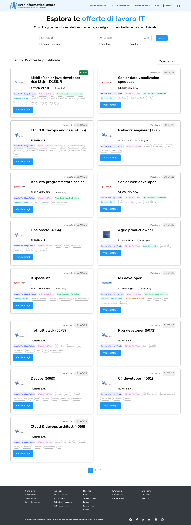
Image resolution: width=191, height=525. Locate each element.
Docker (53, 150)
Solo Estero (134, 44)
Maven (24, 103)
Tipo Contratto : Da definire (154, 93)
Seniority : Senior (108, 98)
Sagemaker (18, 150)
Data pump (77, 245)
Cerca (162, 38)
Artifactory (26, 446)
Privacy (86, 502)
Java (33, 98)
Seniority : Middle (20, 98)
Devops (58, 146)
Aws (67, 146)
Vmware (43, 250)
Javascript (129, 202)
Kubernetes (74, 150)
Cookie (86, 509)
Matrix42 (53, 298)
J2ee (52, 98)
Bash (37, 398)
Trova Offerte (30, 494)
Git (31, 103)
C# (56, 346)
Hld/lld (169, 146)
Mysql (153, 202)
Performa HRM (118, 498)
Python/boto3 (78, 146)
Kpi (151, 98)
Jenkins (81, 442)
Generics (127, 398)
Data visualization (139, 98)
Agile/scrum (56, 350)
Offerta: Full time (46, 94)
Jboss (16, 103)
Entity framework (167, 394)
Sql (56, 103)
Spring (60, 98)
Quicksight (123, 98)
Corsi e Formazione (33, 502)
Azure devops (20, 398)
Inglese (123, 303)
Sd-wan (104, 151)
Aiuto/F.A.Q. (146, 498)
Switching (158, 146)
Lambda (43, 150)
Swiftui (157, 298)
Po (169, 246)
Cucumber (76, 398)
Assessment (59, 498)
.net (62, 346)
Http (138, 202)
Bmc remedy (65, 298)
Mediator (117, 398)
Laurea (58, 394)
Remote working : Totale (111, 93)
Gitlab (76, 394)
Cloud (45, 350)
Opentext (45, 202)
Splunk (55, 398)
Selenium (65, 398)
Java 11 (67, 394)
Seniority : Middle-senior (111, 298)
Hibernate (70, 98)
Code (16, 155)
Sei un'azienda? (60, 494)
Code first (105, 398)
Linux (145, 202)
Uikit (165, 298)
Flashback (18, 250)
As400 (152, 346)
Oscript (34, 202)
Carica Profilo (30, 498)
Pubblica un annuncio (63, 502)
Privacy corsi (88, 506)
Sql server (18, 350)
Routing (147, 146)
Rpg (144, 346)
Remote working (50, 44)
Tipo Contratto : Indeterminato (70, 94)
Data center (116, 151)
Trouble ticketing (38, 298)
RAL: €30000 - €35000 (134, 298)
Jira (30, 398)
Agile (162, 246)
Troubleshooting (81, 298)
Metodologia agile (109, 303)
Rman (66, 245)
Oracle (49, 103)
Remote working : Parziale (24, 94)
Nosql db (30, 350)
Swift (149, 298)
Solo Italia (104, 44)
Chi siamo (145, 494)
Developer (42, 98)
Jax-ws (81, 98)
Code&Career (117, 494)
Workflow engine (59, 202)
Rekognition (32, 150)
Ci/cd (84, 150)
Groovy (45, 398)
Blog (85, 494)
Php (120, 202)
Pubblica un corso (62, 506)
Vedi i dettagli (23, 109)
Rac (27, 250)
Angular (39, 103)
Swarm (63, 150)
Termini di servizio (90, 498)
